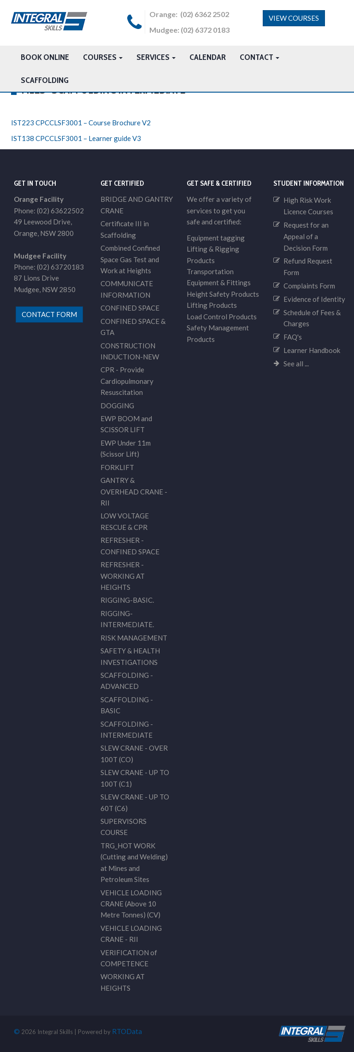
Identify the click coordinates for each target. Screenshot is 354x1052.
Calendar (207, 57)
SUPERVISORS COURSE (123, 826)
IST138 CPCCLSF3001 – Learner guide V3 (76, 138)
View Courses (294, 18)
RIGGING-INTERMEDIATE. (127, 619)
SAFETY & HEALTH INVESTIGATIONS (130, 656)
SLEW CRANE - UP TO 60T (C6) (134, 802)
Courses (103, 57)
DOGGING (117, 405)
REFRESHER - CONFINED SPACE (129, 545)
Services (156, 57)
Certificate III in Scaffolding (124, 229)
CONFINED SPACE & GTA (132, 326)
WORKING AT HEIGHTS (122, 982)
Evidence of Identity (314, 299)
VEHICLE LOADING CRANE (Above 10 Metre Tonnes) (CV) (131, 903)
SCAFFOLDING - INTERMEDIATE (126, 729)
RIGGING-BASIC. (127, 600)
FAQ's (292, 337)
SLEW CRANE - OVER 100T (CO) (134, 753)
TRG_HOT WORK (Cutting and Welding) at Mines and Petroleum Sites (134, 862)
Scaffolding (45, 80)
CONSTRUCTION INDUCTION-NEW (129, 351)
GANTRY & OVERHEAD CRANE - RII (133, 491)
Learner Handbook (311, 350)
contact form (49, 314)
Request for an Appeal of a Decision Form (306, 236)
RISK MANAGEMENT (133, 638)
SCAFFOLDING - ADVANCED (126, 680)
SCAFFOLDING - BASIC (126, 705)
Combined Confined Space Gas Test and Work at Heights (130, 259)
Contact (259, 57)
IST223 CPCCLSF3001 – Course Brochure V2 (81, 122)
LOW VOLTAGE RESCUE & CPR (124, 521)
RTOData (127, 1031)
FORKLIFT (117, 467)
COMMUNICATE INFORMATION (126, 289)
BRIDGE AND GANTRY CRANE (136, 204)
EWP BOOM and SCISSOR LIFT (126, 424)
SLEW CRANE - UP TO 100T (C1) (134, 778)
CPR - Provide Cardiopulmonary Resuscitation (126, 380)
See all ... (296, 363)
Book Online (45, 57)
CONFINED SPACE (129, 308)
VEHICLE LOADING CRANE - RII (131, 933)
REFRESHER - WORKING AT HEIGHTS (122, 575)
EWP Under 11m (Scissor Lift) (125, 448)
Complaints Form (309, 286)
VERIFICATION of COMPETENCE (128, 958)
